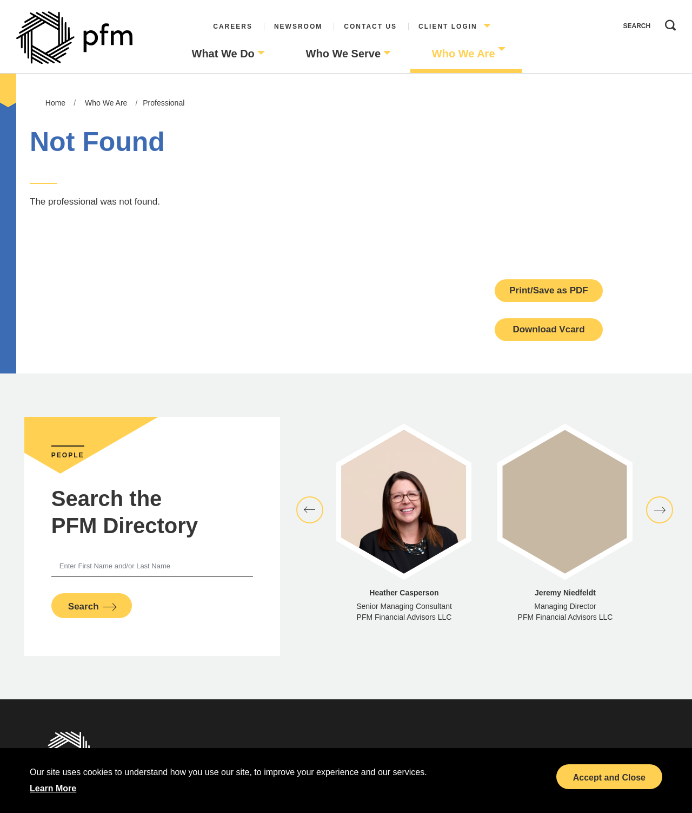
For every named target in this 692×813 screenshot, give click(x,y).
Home (55, 103)
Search (668, 23)
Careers (232, 26)
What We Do (223, 54)
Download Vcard (548, 329)
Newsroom (298, 26)
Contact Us (370, 26)
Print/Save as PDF (548, 290)
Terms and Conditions (195, 771)
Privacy (194, 754)
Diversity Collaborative (400, 771)
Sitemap (297, 771)
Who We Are (463, 54)
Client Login (447, 26)
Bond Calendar (503, 754)
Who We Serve (343, 54)
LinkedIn (503, 771)
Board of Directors (400, 754)
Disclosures (297, 754)
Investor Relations (194, 788)
